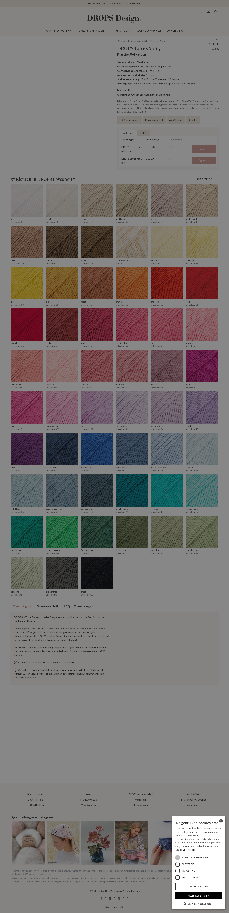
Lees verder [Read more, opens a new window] (189, 849)
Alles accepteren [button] (198, 895)
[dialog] (198, 862)
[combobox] (221, 821)
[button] (198, 904)
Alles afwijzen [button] (198, 886)
